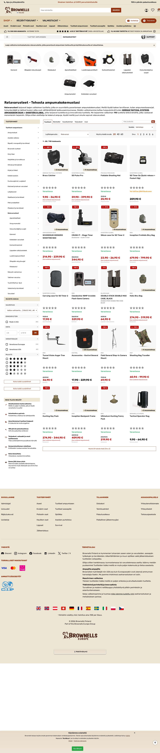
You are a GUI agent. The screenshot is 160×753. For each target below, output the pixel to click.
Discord (6, 553)
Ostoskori (100, 503)
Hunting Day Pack (51, 416)
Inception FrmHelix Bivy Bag (142, 235)
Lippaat (52, 26)
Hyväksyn (77, 748)
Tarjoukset (151, 21)
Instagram (20, 553)
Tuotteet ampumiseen (79, 26)
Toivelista (153, 10)
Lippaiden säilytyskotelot (107, 321)
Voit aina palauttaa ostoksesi (18, 431)
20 (114, 134)
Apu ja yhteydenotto (14, 2)
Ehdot (70, 741)
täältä (128, 736)
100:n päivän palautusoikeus (143, 2)
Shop (7, 20)
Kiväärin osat (15, 26)
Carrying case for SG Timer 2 (55, 296)
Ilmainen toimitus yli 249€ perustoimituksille (77, 2)
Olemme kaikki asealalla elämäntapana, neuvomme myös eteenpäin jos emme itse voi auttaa (23, 466)
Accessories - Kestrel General (85, 355)
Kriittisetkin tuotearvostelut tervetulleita (22, 448)
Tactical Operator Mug (139, 416)
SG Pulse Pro (77, 175)
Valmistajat (50, 20)
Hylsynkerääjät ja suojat (49, 201)
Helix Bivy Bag (136, 296)
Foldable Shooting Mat (110, 175)
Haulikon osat (41, 26)
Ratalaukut (133, 262)
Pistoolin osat (28, 26)
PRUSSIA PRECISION (107, 173)
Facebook (35, 553)
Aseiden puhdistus (123, 26)
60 (122, 134)
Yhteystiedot (146, 509)
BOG (131, 232)
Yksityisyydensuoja (80, 741)
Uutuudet (5, 509)
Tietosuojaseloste (148, 514)
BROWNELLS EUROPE (137, 413)
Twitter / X (64, 553)
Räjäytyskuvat (26, 20)
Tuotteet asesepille (97, 26)
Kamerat (74, 321)
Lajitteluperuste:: (51, 134)
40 (118, 134)
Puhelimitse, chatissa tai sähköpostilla (21, 415)
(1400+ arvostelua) (87, 31)
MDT (73, 232)
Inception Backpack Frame (83, 416)
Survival (58, 525)
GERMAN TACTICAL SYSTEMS (135, 110)
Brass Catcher (49, 175)
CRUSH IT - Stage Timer (82, 235)
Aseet (6, 26)
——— (134, 25)
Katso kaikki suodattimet (22, 382)
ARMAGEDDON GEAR (13, 113)
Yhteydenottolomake (150, 503)
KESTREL (75, 353)
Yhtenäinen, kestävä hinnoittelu (19, 456)
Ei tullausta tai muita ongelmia (18, 423)
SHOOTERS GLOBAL (35, 113)
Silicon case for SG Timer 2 (112, 235)
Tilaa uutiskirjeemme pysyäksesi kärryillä (22, 440)
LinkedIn (49, 553)
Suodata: (131, 127)
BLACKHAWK (105, 293)
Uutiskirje (5, 520)
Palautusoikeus (103, 514)
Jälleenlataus (62, 26)
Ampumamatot (105, 201)
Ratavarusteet (76, 382)
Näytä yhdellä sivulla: (104, 134)
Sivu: (134, 134)
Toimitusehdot (102, 509)
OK (35, 333)
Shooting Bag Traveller (140, 355)
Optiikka (111, 26)
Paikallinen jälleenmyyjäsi (107, 520)
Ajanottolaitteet (76, 201)
